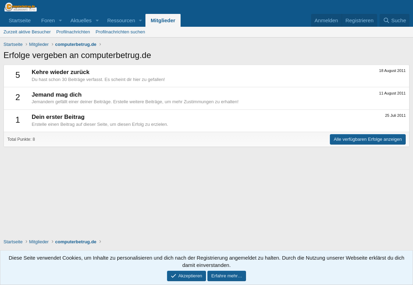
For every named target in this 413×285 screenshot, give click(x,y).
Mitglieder (163, 20)
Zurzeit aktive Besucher (27, 31)
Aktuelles (81, 20)
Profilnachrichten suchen (120, 31)
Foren (48, 20)
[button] (60, 20)
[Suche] (395, 20)
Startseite (20, 20)
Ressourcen (121, 20)
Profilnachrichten (73, 31)
